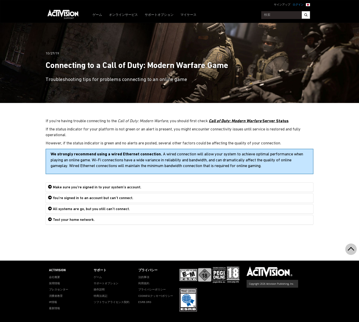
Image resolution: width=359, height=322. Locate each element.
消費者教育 (56, 296)
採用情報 (54, 283)
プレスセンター (58, 289)
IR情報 (53, 302)
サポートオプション (159, 15)
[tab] (179, 187)
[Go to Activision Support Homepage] (66, 15)
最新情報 (54, 308)
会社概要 (54, 277)
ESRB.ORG (144, 302)
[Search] (306, 15)
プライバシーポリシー (152, 289)
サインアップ (282, 4)
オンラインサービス (123, 15)
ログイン (298, 4)
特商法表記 (100, 296)
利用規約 (143, 283)
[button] (308, 4)
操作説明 (99, 289)
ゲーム (97, 15)
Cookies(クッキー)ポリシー (155, 296)
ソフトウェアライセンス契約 (111, 302)
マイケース (188, 15)
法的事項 (143, 277)
